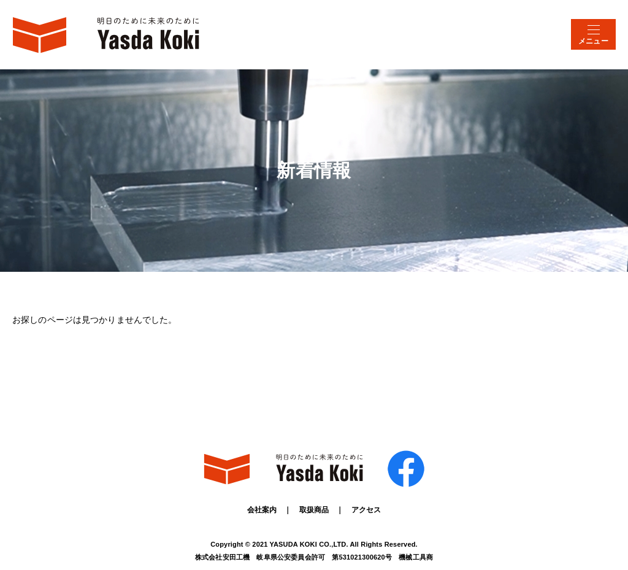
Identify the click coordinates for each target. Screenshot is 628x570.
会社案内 (262, 510)
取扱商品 (314, 510)
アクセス (366, 510)
